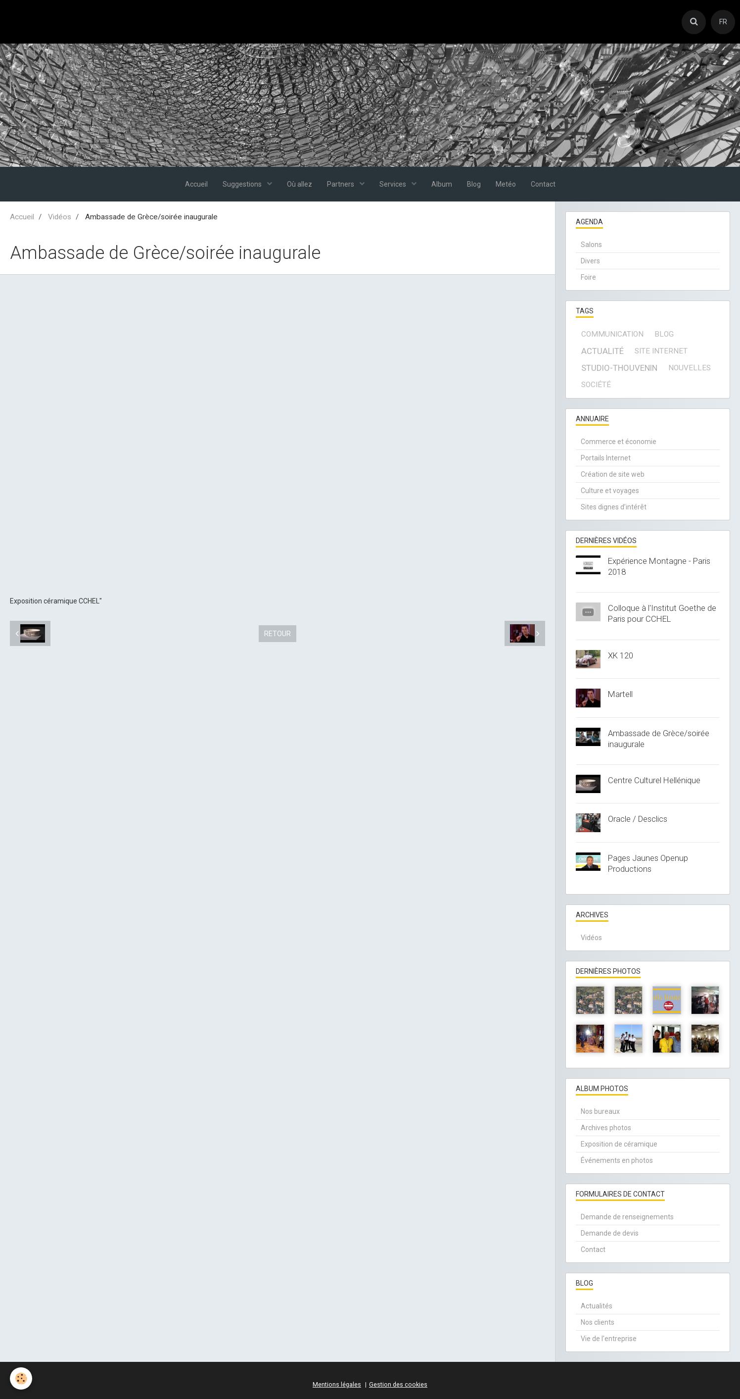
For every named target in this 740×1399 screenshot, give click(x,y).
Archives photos (606, 1128)
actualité (602, 351)
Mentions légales (337, 1384)
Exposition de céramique (619, 1144)
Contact (543, 184)
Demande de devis (610, 1233)
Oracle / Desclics (637, 819)
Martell (620, 694)
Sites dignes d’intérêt (614, 507)
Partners (341, 184)
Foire (588, 277)
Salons (591, 245)
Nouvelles (689, 367)
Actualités (596, 1306)
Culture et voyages (610, 491)
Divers (590, 261)
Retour (277, 634)
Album (441, 184)
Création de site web (613, 474)
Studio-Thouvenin (619, 368)
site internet (661, 351)
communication (612, 334)
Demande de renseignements (627, 1217)
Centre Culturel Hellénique (654, 780)
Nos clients (597, 1322)
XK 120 (620, 655)
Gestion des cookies (398, 1384)
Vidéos (59, 216)
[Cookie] (21, 1378)
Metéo (506, 184)
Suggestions (243, 184)
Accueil (196, 184)
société (596, 384)
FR (723, 22)
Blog (474, 184)
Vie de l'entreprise (609, 1339)
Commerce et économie (618, 442)
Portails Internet (606, 458)
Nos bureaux (600, 1111)
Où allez (299, 184)
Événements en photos (617, 1160)
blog (664, 334)
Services (393, 184)
